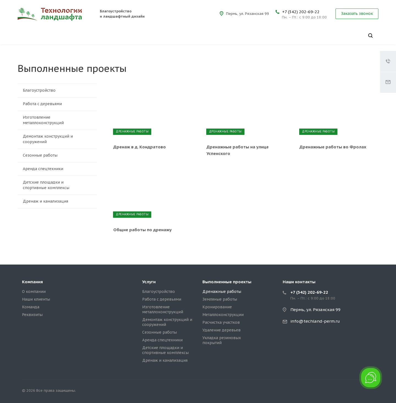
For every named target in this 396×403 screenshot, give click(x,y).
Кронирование (217, 306)
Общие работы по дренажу (142, 229)
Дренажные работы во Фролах (332, 146)
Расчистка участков (221, 322)
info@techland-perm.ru (315, 321)
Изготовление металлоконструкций (58, 120)
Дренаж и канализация (58, 201)
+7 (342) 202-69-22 (301, 11)
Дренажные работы (221, 291)
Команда (30, 306)
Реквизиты (32, 314)
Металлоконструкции (223, 314)
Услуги (149, 281)
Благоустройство (58, 90)
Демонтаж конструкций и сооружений (58, 139)
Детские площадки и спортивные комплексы (58, 185)
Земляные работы (219, 299)
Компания (32, 281)
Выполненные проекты (226, 281)
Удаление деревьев (221, 330)
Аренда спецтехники (58, 169)
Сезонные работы (58, 155)
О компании (34, 291)
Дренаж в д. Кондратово (139, 146)
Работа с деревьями (58, 104)
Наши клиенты (36, 299)
